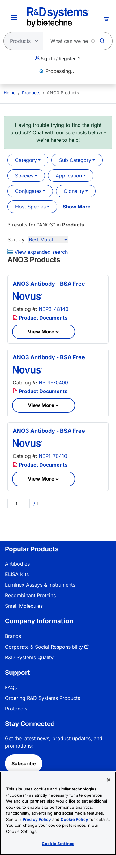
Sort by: (16, 239)
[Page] (18, 503)
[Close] (108, 780)
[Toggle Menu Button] (13, 17)
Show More (77, 207)
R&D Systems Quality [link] (29, 657)
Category (26, 160)
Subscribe (23, 763)
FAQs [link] (11, 687)
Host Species (30, 207)
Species (24, 175)
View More (41, 332)
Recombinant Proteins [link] (30, 595)
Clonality (74, 191)
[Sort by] (48, 239)
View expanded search (37, 252)
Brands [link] (13, 636)
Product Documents (40, 318)
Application (69, 175)
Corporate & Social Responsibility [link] (44, 647)
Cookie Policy (74, 819)
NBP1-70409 (53, 382)
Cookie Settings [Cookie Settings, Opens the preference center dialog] (58, 843)
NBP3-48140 (53, 309)
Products (31, 92)
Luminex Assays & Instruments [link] (40, 585)
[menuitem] (9, 92)
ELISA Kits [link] (17, 574)
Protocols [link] (16, 708)
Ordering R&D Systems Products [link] (42, 698)
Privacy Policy (37, 819)
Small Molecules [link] (24, 606)
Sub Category (75, 160)
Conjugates (28, 191)
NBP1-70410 (53, 456)
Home (9, 92)
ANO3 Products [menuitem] (63, 92)
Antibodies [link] (17, 564)
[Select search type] (21, 41)
